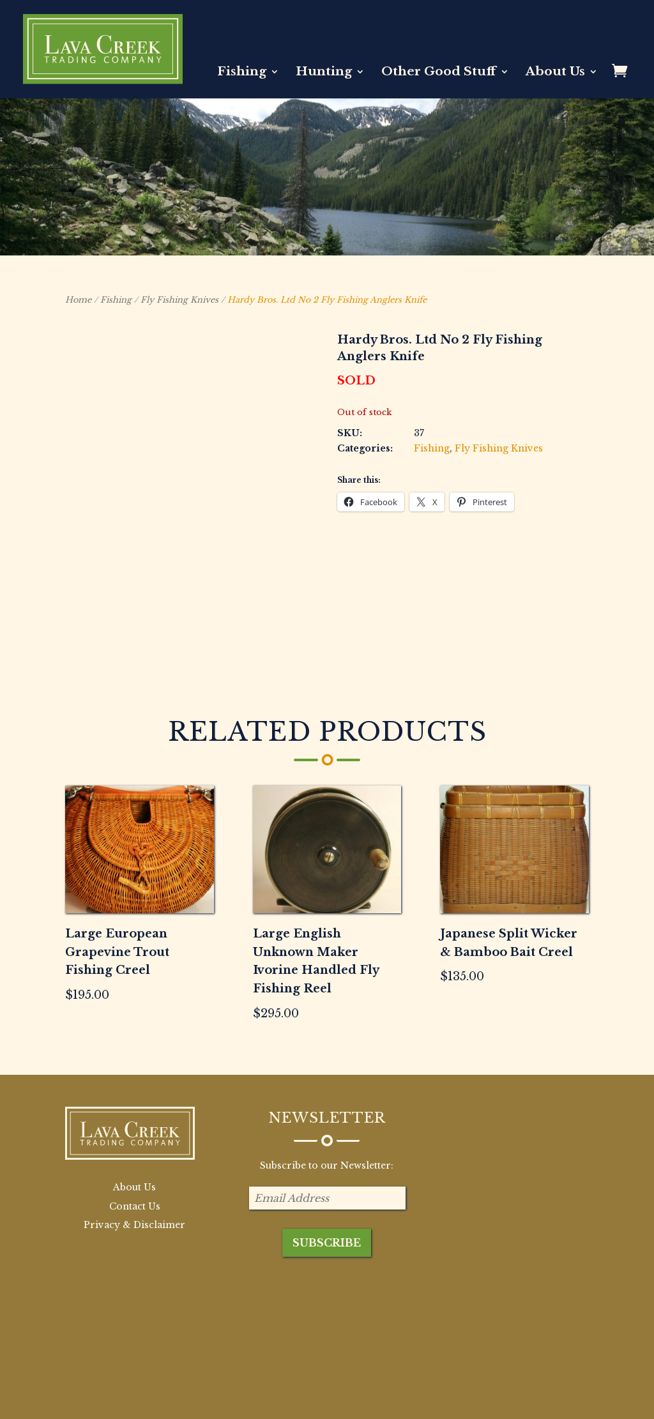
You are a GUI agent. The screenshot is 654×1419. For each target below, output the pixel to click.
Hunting (324, 73)
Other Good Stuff (438, 73)
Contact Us (134, 1116)
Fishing (241, 73)
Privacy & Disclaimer (134, 1135)
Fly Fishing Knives (179, 300)
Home (78, 300)
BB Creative (153, 1401)
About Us (555, 73)
